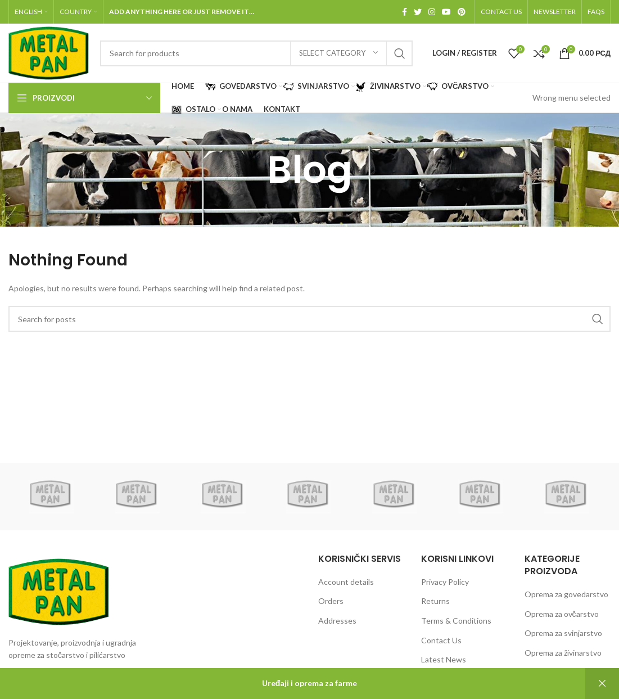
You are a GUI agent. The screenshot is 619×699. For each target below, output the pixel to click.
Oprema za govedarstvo (566, 594)
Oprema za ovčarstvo (562, 614)
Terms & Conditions (456, 620)
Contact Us (441, 640)
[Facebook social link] (404, 11)
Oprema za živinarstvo (563, 652)
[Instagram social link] (432, 11)
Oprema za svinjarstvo (563, 633)
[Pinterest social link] (461, 11)
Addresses (337, 620)
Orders (331, 601)
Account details (346, 582)
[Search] (256, 53)
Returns (435, 601)
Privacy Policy (445, 582)
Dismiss (602, 683)
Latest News (443, 659)
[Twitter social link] (417, 11)
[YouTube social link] (446, 11)
